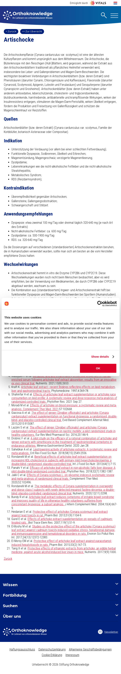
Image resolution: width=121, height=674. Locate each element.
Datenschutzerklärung (52, 649)
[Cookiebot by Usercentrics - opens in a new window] (100, 303)
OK (98, 368)
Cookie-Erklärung (52, 655)
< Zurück (11, 31)
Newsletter (108, 631)
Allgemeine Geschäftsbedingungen (90, 649)
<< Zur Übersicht (32, 31)
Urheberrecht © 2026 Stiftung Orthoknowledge (60, 664)
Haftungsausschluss (22, 649)
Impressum (72, 655)
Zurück (8, 559)
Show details (100, 356)
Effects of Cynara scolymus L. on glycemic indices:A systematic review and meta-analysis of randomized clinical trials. (62, 476)
